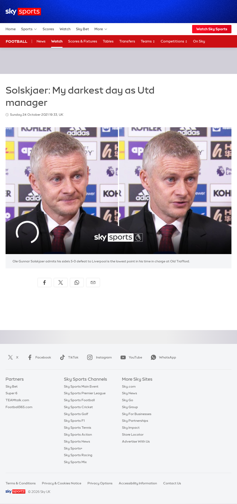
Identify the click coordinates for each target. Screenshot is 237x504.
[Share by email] (93, 282)
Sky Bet (82, 29)
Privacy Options (99, 483)
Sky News (129, 393)
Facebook (38, 357)
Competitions (174, 41)
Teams (148, 41)
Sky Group (130, 407)
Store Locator (132, 434)
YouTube (130, 357)
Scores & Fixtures (82, 41)
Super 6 (11, 393)
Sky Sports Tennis (77, 427)
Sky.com (129, 386)
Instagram (98, 357)
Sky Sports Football (79, 400)
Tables (108, 41)
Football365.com (19, 407)
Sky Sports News (77, 441)
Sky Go (127, 400)
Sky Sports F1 (74, 420)
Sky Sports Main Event (81, 386)
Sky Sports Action (78, 434)
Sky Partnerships (135, 420)
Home (11, 29)
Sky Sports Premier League (85, 393)
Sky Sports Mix (75, 462)
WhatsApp (162, 357)
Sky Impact (131, 427)
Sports (29, 29)
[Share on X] (61, 282)
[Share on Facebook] (44, 282)
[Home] (23, 11)
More (101, 29)
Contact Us (172, 483)
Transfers (127, 41)
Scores (48, 29)
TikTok (68, 357)
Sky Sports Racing (78, 455)
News (41, 41)
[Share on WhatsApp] (77, 282)
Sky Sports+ (73, 448)
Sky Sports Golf (76, 414)
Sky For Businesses (136, 414)
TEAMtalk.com (17, 400)
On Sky (199, 41)
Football (16, 41)
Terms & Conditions (21, 483)
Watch (65, 29)
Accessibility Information (138, 483)
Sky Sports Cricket (78, 407)
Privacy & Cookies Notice (61, 483)
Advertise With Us (136, 441)
